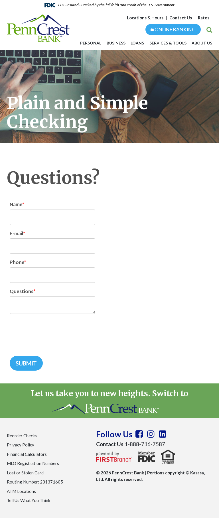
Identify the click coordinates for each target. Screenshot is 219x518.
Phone (17, 262)
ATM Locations (21, 491)
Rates (203, 17)
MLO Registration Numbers (33, 463)
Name (16, 204)
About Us (202, 42)
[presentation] (53, 332)
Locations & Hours (145, 17)
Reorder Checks (22, 435)
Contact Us (180, 17)
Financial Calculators (27, 454)
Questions (21, 291)
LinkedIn (162, 434)
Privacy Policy (20, 444)
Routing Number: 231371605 (35, 481)
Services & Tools (167, 42)
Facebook (139, 434)
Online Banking (173, 29)
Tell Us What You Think (28, 500)
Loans (137, 42)
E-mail (16, 233)
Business (116, 42)
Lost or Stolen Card (25, 472)
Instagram (151, 434)
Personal (90, 42)
